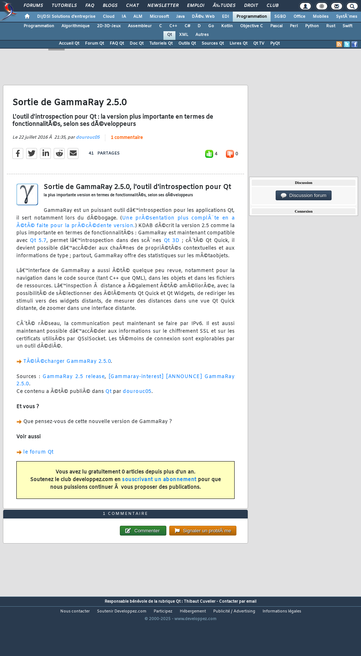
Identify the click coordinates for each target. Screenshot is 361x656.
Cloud (108, 16)
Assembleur (140, 26)
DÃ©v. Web (203, 16)
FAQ (90, 6)
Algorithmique (75, 26)
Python (312, 26)
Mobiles (321, 16)
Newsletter (163, 6)
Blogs (110, 6)
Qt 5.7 (38, 249)
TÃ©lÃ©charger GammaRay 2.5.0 (67, 370)
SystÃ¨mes (346, 16)
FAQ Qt (117, 43)
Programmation (251, 16)
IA (124, 16)
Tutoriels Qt (161, 43)
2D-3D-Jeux (109, 26)
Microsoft (159, 16)
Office (299, 16)
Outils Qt (187, 43)
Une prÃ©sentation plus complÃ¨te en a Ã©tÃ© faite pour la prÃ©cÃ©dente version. (125, 230)
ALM (137, 16)
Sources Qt (213, 43)
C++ (173, 26)
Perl (294, 26)
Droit (251, 6)
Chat (132, 6)
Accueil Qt (69, 43)
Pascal (276, 26)
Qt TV (258, 43)
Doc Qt (136, 43)
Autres (202, 34)
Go (211, 26)
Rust (330, 26)
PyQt (275, 43)
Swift (347, 26)
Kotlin (227, 26)
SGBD (280, 16)
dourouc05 (88, 146)
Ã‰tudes (224, 6)
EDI (225, 16)
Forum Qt (94, 43)
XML (183, 34)
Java (180, 16)
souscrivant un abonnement (159, 488)
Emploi (195, 6)
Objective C (251, 26)
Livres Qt (238, 43)
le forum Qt (38, 460)
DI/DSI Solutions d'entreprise (66, 16)
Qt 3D (172, 249)
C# (187, 26)
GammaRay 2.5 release (73, 385)
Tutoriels (64, 6)
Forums (33, 6)
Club (272, 6)
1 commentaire (127, 146)
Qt (169, 34)
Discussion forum (303, 195)
